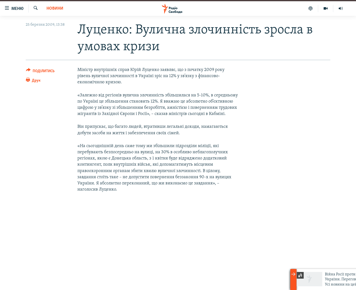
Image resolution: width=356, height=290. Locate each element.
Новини (54, 8)
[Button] (40, 72)
